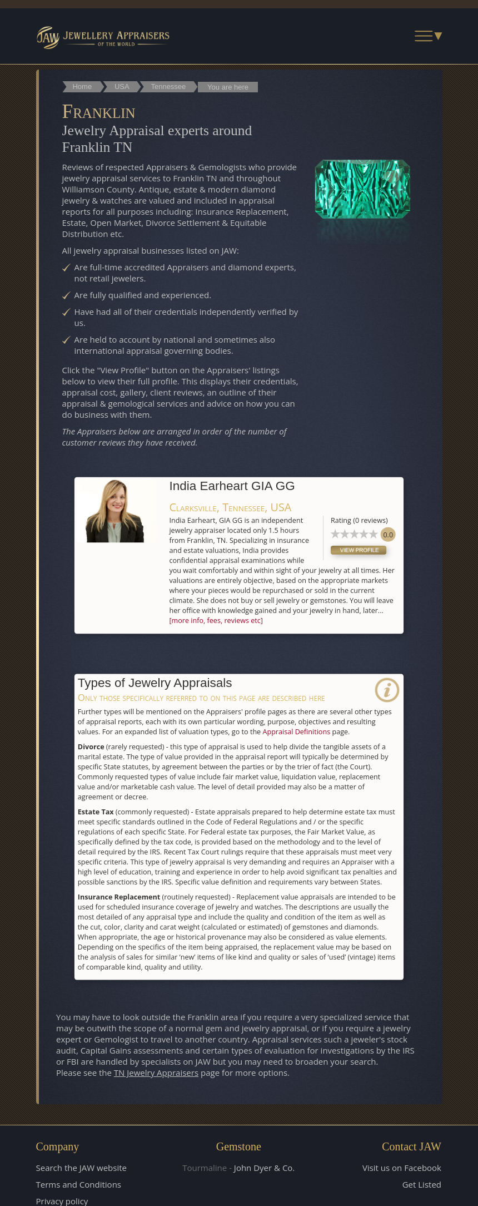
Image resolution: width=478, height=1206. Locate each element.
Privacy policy (62, 1200)
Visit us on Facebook (401, 1167)
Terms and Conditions (79, 1183)
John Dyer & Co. (264, 1167)
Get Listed (421, 1183)
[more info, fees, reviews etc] (216, 620)
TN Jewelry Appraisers (156, 1072)
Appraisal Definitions (296, 730)
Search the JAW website (81, 1167)
